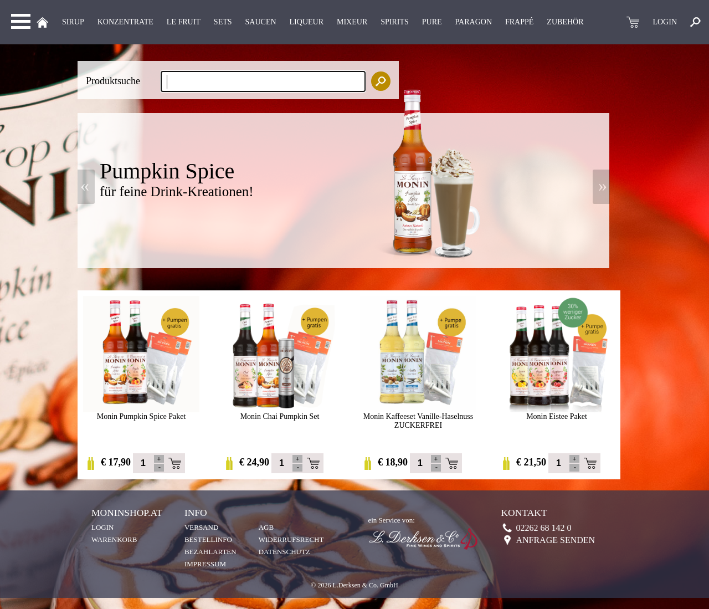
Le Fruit (184, 22)
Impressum (205, 564)
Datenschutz (284, 551)
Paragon (473, 22)
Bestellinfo (208, 539)
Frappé (519, 22)
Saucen (260, 22)
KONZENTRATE (125, 22)
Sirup (73, 22)
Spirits (395, 22)
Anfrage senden (555, 540)
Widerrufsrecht (291, 539)
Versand (201, 527)
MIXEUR (352, 22)
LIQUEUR (306, 22)
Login (102, 527)
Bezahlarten (210, 551)
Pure (432, 22)
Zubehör (565, 22)
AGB (266, 527)
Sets (223, 22)
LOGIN (665, 22)
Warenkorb (114, 539)
